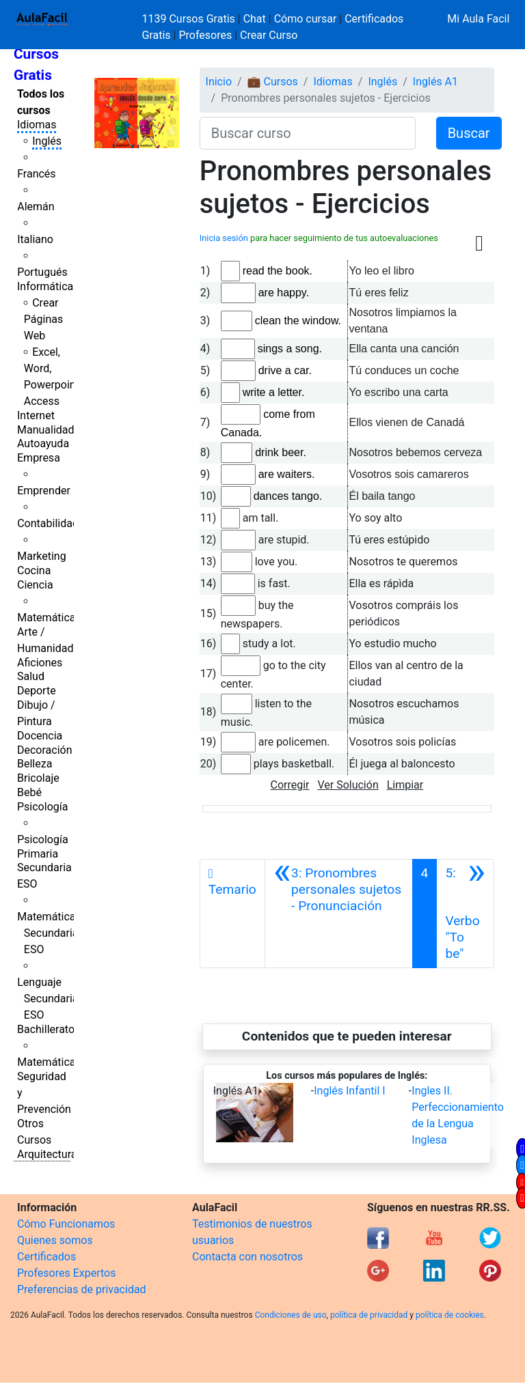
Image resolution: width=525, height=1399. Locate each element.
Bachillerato (46, 1029)
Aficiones (39, 662)
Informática (45, 286)
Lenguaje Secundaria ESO (47, 998)
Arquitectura (47, 1154)
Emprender (43, 490)
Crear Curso (268, 35)
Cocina (34, 570)
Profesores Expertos (66, 1273)
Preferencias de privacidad (81, 1289)
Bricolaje (38, 778)
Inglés (47, 141)
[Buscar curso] (308, 133)
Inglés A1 (435, 81)
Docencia (39, 735)
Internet (36, 415)
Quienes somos (55, 1240)
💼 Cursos (272, 81)
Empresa (38, 457)
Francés (36, 173)
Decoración (44, 750)
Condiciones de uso (291, 1315)
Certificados (46, 1256)
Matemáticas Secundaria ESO (49, 933)
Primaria (37, 853)
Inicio (219, 81)
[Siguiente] (465, 913)
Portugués (42, 272)
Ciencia (35, 584)
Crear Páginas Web (43, 319)
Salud (30, 676)
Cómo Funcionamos (66, 1223)
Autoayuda (43, 443)
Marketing (41, 556)
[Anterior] (339, 913)
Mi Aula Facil (478, 18)
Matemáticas (49, 617)
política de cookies (450, 1315)
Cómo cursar (305, 18)
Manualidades (51, 429)
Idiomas (36, 124)
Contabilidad (48, 523)
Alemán (35, 206)
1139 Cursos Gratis (190, 18)
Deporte (36, 690)
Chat (254, 18)
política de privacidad (368, 1315)
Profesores (205, 35)
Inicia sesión (224, 238)
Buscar (469, 133)
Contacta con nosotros (247, 1256)
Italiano (35, 239)
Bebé (29, 792)
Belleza (34, 763)
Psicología (42, 806)
